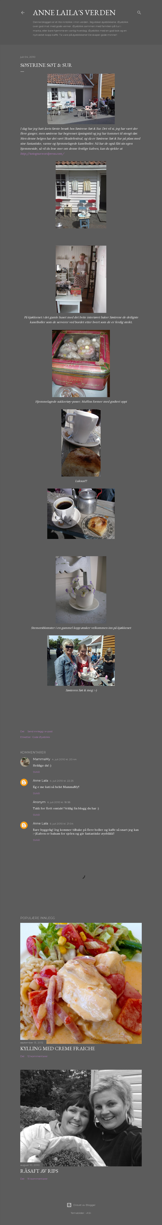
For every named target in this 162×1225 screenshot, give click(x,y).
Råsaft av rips (39, 1171)
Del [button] (22, 731)
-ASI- (88, 1212)
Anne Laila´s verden (74, 12)
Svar (36, 771)
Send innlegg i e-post (40, 731)
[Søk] (139, 12)
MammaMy (41, 759)
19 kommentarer (37, 1178)
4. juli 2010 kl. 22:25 (61, 780)
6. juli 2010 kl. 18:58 (58, 802)
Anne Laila (40, 780)
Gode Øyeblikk (41, 737)
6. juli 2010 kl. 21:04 (61, 823)
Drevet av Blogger (81, 1205)
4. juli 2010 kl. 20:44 (64, 759)
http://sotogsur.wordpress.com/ (42, 153)
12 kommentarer (37, 1056)
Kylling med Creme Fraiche (57, 1048)
